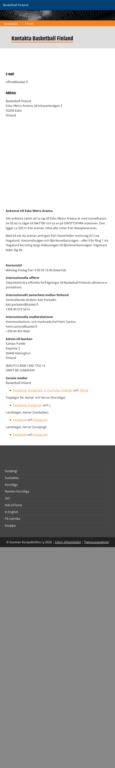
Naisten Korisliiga (17, 491)
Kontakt (29, 23)
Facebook (20, 390)
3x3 (7, 498)
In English (11, 512)
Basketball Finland (13, 23)
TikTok (83, 390)
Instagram (35, 390)
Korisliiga (11, 485)
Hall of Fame (13, 505)
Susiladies (12, 478)
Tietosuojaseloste (96, 542)
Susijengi (11, 471)
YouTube (53, 390)
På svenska (12, 519)
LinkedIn (67, 390)
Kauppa (10, 525)
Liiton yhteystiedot (68, 542)
